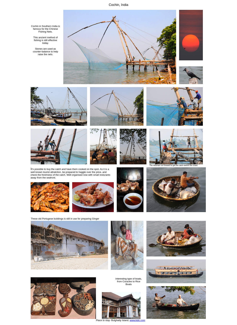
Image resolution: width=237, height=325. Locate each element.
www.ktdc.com (137, 320)
